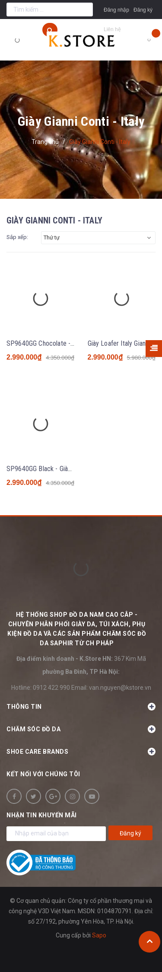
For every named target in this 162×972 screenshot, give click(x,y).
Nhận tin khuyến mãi (41, 815)
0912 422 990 (51, 687)
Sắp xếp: (17, 237)
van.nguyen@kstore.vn (120, 687)
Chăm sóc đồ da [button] (81, 729)
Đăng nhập (116, 10)
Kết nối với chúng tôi (43, 774)
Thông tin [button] (81, 707)
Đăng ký (142, 10)
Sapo (99, 935)
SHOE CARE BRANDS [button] (81, 751)
